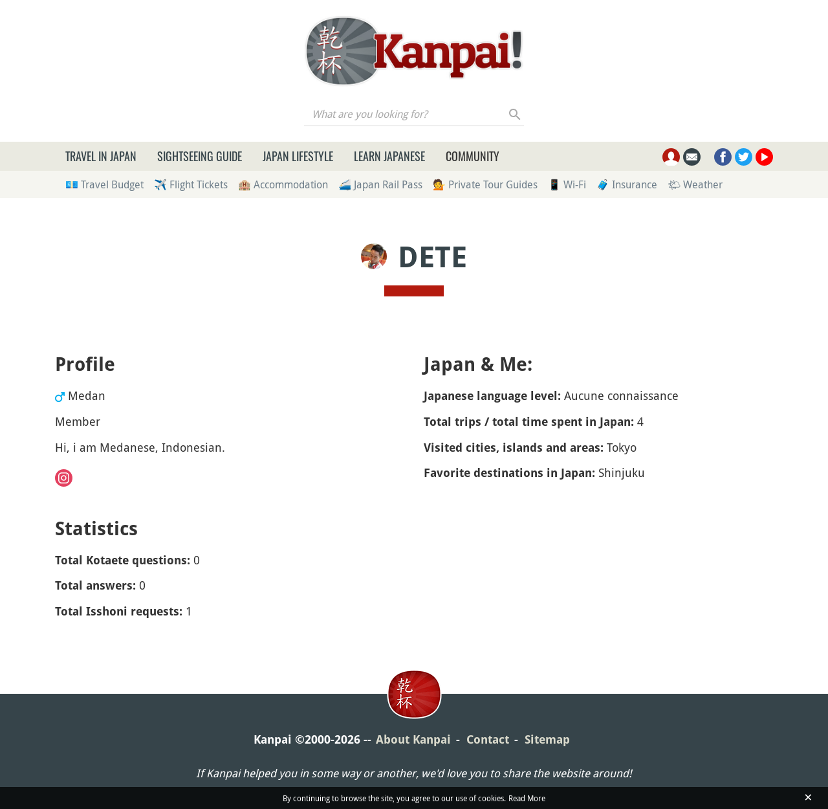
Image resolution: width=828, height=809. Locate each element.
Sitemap (547, 739)
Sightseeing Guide (199, 156)
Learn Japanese (389, 156)
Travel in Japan (100, 156)
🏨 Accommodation (283, 184)
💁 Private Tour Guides (485, 184)
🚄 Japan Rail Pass (380, 184)
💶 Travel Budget (104, 184)
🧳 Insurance (626, 184)
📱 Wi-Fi (567, 184)
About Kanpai (413, 739)
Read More (526, 798)
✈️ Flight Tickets (191, 184)
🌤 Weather (695, 184)
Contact (487, 739)
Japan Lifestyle (298, 156)
